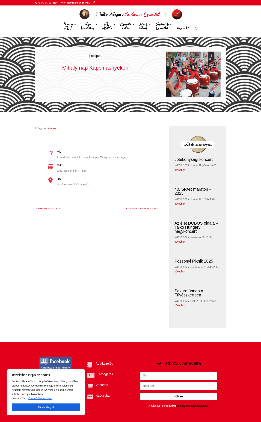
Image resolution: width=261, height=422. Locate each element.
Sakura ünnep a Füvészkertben (188, 293)
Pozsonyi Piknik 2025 (193, 261)
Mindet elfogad (46, 407)
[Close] (81, 372)
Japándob (162, 27)
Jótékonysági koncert (193, 159)
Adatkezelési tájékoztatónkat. (192, 406)
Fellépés (95, 56)
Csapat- (125, 27)
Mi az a (68, 27)
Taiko (87, 27)
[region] (46, 392)
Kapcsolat (183, 28)
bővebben (179, 170)
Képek (143, 27)
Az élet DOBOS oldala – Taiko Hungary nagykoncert (196, 227)
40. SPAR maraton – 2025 (192, 191)
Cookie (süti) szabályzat (40, 398)
